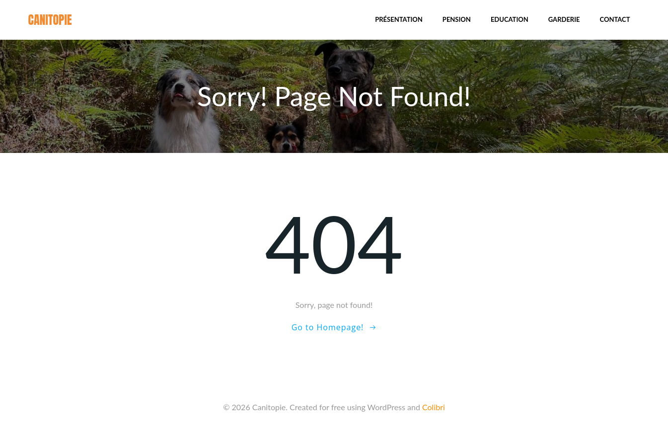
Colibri (433, 407)
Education (509, 19)
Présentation (399, 19)
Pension (457, 19)
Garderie (564, 19)
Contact (615, 19)
